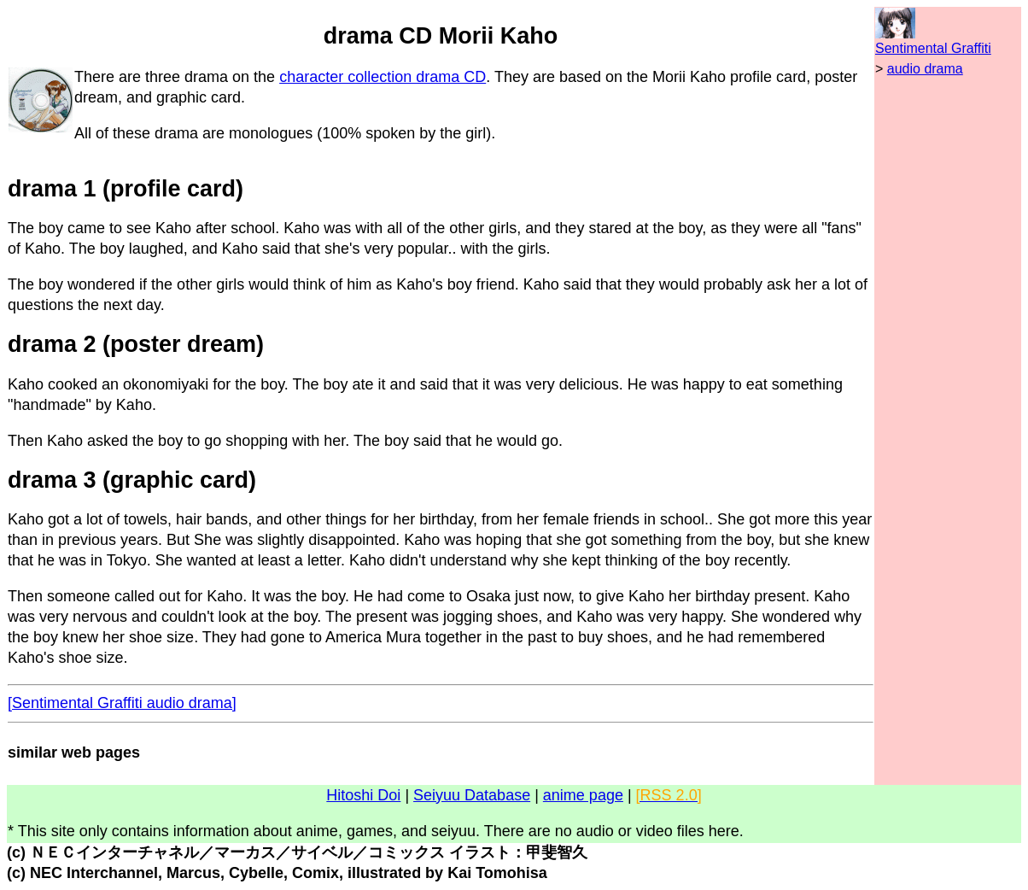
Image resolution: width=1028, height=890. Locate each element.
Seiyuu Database (471, 795)
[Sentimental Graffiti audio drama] (122, 702)
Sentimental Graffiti (933, 48)
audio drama (925, 68)
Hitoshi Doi (363, 795)
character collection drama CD (382, 76)
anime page (583, 795)
